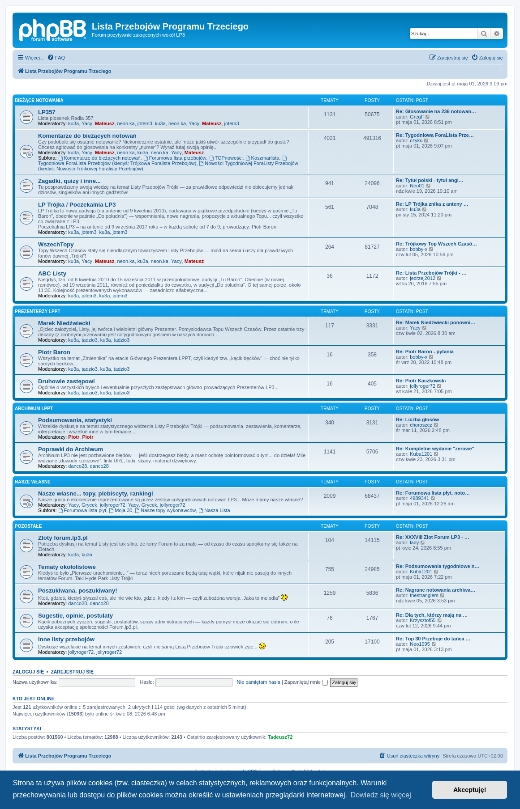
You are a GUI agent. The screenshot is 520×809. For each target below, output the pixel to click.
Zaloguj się (28, 671)
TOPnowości (226, 158)
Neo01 (417, 185)
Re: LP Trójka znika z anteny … (432, 204)
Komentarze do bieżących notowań (87, 135)
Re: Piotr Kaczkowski (421, 380)
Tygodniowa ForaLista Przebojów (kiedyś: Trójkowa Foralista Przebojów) (163, 161)
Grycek (89, 505)
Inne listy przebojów (66, 639)
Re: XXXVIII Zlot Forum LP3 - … (432, 537)
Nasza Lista (214, 510)
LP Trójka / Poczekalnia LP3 (77, 204)
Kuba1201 (421, 454)
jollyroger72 (422, 386)
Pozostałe (28, 526)
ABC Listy (52, 273)
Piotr (73, 437)
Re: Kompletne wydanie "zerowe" (435, 448)
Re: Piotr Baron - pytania (425, 351)
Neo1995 (420, 644)
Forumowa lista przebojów (174, 158)
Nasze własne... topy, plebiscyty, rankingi (95, 493)
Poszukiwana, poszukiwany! (77, 590)
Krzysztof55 (422, 620)
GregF (417, 116)
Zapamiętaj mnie (306, 682)
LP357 (47, 112)
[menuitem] (56, 57)
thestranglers (424, 595)
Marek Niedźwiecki (64, 323)
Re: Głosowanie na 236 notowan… (436, 111)
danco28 (77, 466)
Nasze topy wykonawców (165, 510)
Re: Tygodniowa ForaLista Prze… (435, 135)
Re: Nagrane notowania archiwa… (435, 590)
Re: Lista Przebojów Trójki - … (431, 272)
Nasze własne (33, 481)
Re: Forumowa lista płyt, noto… (433, 493)
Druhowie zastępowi (66, 381)
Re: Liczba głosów (417, 419)
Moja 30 (120, 510)
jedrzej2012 (422, 278)
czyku (416, 140)
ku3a (73, 123)
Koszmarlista (262, 158)
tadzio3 (89, 340)
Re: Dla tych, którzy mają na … (432, 615)
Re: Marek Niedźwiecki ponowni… (435, 322)
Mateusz (104, 123)
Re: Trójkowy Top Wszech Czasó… (436, 243)
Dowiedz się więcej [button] (381, 795)
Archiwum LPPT (34, 408)
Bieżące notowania (39, 100)
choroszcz (421, 425)
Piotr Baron (54, 352)
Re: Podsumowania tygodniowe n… (437, 566)
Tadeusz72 (280, 737)
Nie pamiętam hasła (258, 682)
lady (414, 542)
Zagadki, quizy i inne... (69, 181)
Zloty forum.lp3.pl (63, 537)
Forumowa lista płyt (82, 510)
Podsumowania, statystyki (75, 420)
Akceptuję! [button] (469, 789)
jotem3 (145, 123)
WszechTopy (56, 244)
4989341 (419, 498)
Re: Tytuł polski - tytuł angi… (430, 180)
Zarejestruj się (72, 671)
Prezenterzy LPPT (37, 311)
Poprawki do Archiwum (70, 449)
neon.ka (126, 123)
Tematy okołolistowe (67, 566)
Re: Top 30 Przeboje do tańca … (433, 638)
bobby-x (418, 249)
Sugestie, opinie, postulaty (75, 615)
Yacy (87, 123)
